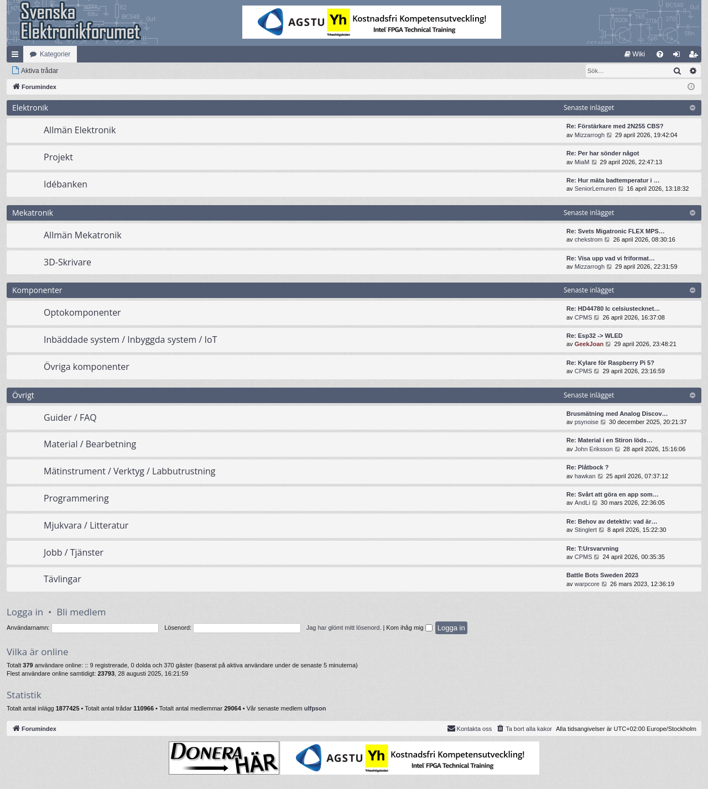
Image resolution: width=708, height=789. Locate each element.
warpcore (587, 584)
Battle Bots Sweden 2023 (602, 575)
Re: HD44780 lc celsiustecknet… (613, 308)
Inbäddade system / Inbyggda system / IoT (130, 339)
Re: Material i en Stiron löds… (609, 440)
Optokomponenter (82, 312)
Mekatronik (32, 212)
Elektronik (30, 107)
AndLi (582, 502)
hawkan (585, 476)
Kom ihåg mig (409, 627)
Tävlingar (62, 579)
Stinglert (586, 529)
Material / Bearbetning (90, 444)
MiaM (582, 162)
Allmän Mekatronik (83, 235)
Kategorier (55, 54)
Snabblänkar (17, 56)
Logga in (25, 611)
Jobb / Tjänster (73, 552)
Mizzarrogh (590, 135)
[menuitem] (635, 54)
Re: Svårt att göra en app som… (612, 494)
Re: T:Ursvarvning (592, 548)
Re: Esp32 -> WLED (594, 335)
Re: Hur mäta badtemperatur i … (613, 180)
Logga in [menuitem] (679, 56)
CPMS (583, 317)
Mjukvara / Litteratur (86, 525)
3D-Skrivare (67, 262)
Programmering (76, 498)
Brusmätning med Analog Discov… (617, 413)
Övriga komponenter (86, 366)
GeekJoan (589, 344)
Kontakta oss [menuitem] (469, 728)
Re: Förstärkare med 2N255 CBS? (614, 126)
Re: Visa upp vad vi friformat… (610, 258)
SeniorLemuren (595, 188)
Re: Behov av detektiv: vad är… (611, 521)
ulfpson (315, 708)
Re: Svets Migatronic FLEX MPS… (615, 231)
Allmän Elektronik (80, 130)
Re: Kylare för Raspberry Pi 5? (610, 362)
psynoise (586, 422)
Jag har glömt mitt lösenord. (344, 627)
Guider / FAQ (70, 417)
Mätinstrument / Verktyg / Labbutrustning (129, 471)
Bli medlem (81, 611)
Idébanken (65, 184)
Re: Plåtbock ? (587, 467)
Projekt (58, 157)
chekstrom (589, 239)
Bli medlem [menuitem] (695, 56)
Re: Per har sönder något (602, 153)
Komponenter (37, 290)
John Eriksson (594, 449)
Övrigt (23, 395)
